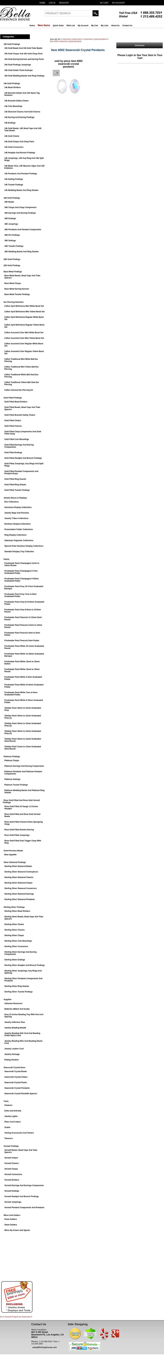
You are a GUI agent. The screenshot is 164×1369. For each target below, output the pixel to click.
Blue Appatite (10, 854)
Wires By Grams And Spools (17, 1230)
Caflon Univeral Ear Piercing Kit (18, 390)
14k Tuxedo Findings (13, 185)
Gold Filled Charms (13, 426)
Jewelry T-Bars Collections (16, 518)
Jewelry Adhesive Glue (14, 1022)
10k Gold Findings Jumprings (17, 65)
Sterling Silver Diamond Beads (18, 866)
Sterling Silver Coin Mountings (18, 941)
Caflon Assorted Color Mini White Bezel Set (23, 332)
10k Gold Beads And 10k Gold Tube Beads (23, 48)
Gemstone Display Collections (18, 507)
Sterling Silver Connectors (16, 946)
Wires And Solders (12, 1215)
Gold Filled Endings (13, 452)
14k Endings (10, 123)
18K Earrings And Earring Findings (20, 213)
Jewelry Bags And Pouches (16, 513)
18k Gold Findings (12, 198)
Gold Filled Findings (13, 398)
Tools (6, 1101)
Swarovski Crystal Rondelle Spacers (20, 1093)
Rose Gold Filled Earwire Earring (19, 830)
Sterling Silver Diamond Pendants (19, 899)
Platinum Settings (12, 779)
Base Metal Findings (13, 272)
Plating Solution (11, 1060)
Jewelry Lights (10, 1116)
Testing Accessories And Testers (19, 1133)
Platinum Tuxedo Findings (16, 785)
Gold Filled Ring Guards (15, 479)
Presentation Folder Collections (18, 529)
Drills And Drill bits (12, 1111)
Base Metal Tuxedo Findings (17, 294)
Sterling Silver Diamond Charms (18, 877)
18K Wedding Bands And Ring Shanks (21, 252)
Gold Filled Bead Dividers (15, 402)
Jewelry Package (12, 1054)
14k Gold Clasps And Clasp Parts (19, 141)
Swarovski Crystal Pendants (17, 1088)
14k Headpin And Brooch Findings (19, 153)
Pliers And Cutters (12, 1122)
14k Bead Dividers (12, 87)
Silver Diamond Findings (15, 862)
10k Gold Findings (12, 44)
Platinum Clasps (11, 760)
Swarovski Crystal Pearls (15, 1082)
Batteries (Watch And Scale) (16, 1009)
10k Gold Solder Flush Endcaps (18, 70)
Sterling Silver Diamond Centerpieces (21, 872)
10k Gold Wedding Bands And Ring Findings (24, 76)
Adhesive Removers (13, 1003)
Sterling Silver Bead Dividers (17, 911)
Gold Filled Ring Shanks (15, 484)
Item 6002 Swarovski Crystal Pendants (65, 41)
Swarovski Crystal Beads (15, 1071)
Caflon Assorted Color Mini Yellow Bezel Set (24, 338)
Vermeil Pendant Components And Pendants (24, 1207)
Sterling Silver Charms (14, 930)
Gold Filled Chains (12, 420)
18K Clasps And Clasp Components (20, 207)
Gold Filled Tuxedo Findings (17, 490)
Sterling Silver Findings (14, 907)
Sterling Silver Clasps (14, 935)
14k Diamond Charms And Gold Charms (22, 112)
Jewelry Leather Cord (14, 1049)
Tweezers (8, 1138)
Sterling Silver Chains (14, 924)
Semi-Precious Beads (13, 851)
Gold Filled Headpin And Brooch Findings (23, 458)
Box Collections (11, 502)
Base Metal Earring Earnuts (16, 289)
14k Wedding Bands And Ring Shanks (21, 190)
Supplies (7, 999)
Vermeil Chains (11, 1158)
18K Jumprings (11, 224)
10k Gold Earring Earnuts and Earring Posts (24, 59)
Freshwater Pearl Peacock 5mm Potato (21, 640)
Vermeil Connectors (13, 1174)
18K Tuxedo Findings (13, 246)
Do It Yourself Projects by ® (16, 1317)
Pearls (6, 559)
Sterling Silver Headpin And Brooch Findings (24, 965)
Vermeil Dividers (11, 1180)
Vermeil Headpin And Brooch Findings (21, 1196)
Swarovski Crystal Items (14, 1067)
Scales (7, 1127)
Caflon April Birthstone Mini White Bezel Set (24, 306)
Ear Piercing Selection (14, 302)
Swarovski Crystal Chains (16, 1077)
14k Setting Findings (13, 179)
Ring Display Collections (15, 535)
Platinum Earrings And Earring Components (24, 766)
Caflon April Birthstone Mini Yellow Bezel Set (24, 311)
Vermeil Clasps (11, 1169)
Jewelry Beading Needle (15, 1028)
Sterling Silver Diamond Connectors (20, 888)
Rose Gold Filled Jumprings (16, 835)
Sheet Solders (10, 1225)
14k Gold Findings (12, 83)
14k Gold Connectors (13, 147)
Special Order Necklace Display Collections (23, 546)
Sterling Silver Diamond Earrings (19, 894)
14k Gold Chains (11, 136)
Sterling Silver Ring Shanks (16, 986)
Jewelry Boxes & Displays (15, 498)
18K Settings (10, 240)
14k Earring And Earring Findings (19, 117)
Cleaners (8, 1105)
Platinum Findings (12, 756)
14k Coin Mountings (13, 106)
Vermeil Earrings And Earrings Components (24, 1185)
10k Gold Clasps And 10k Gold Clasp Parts (23, 54)
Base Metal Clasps (12, 283)
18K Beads (9, 202)
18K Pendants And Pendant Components (22, 229)
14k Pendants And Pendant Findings (20, 174)
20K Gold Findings (12, 259)
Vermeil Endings (11, 1191)
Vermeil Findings (11, 1146)
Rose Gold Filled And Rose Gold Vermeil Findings (21, 801)
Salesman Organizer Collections (18, 540)
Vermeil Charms (11, 1163)
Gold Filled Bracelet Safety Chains (19, 415)
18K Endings (10, 218)
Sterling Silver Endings (14, 960)
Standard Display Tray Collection (19, 551)
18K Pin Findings (12, 235)
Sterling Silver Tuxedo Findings (18, 992)
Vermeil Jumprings (12, 1202)
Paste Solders (10, 1219)
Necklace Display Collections (17, 524)
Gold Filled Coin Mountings (16, 439)
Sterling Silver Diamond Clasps (18, 883)
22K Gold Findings (12, 265)
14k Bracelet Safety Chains (16, 101)
